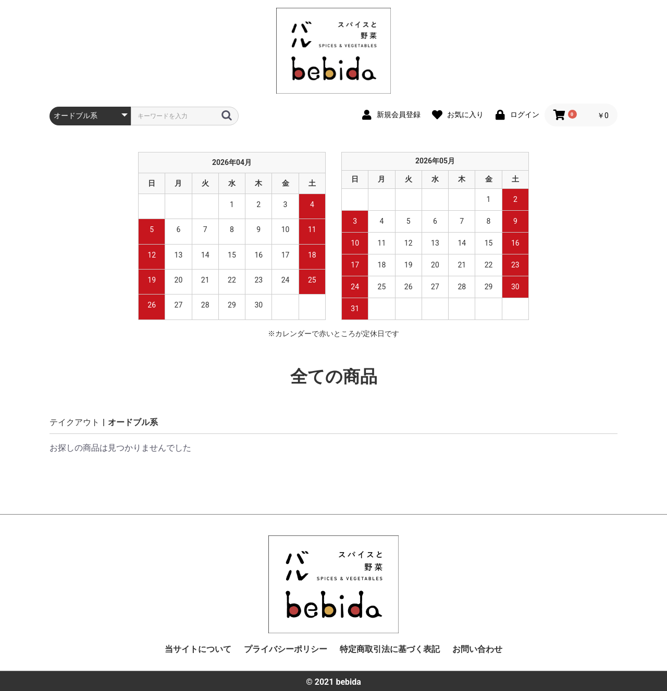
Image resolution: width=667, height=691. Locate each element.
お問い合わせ (477, 649)
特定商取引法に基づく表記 (390, 649)
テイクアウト (75, 422)
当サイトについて (198, 649)
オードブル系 (133, 422)
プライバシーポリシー (285, 649)
